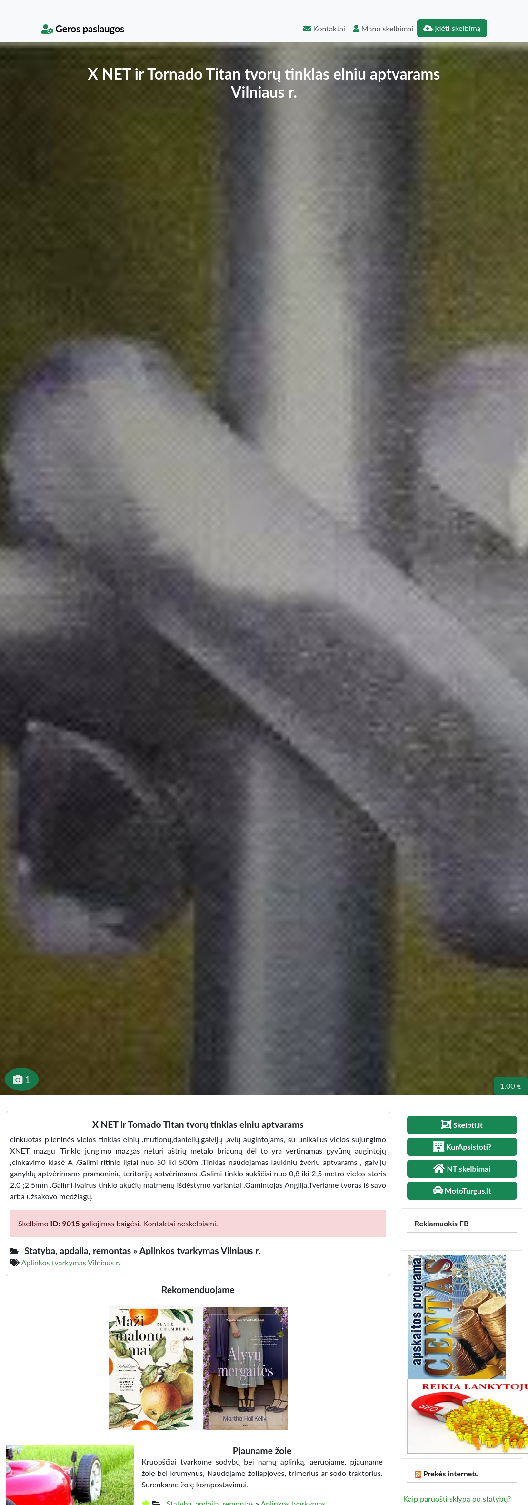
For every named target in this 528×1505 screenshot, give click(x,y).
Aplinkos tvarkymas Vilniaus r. (70, 1262)
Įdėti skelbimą (451, 27)
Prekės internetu (451, 1473)
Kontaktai (324, 28)
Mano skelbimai (383, 28)
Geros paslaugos (83, 28)
